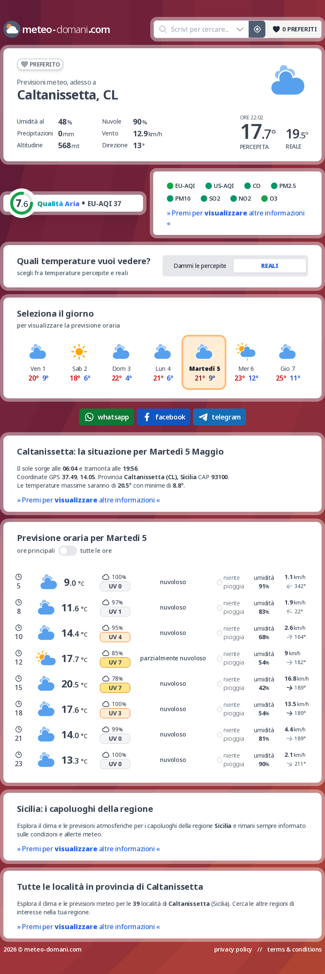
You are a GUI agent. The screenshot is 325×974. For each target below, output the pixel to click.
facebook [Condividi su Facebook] (163, 417)
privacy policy (233, 949)
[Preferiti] (294, 29)
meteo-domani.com (53, 949)
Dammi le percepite (200, 266)
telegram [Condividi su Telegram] (219, 417)
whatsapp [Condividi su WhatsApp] (106, 417)
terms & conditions (294, 949)
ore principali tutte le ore (64, 551)
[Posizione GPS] (257, 29)
